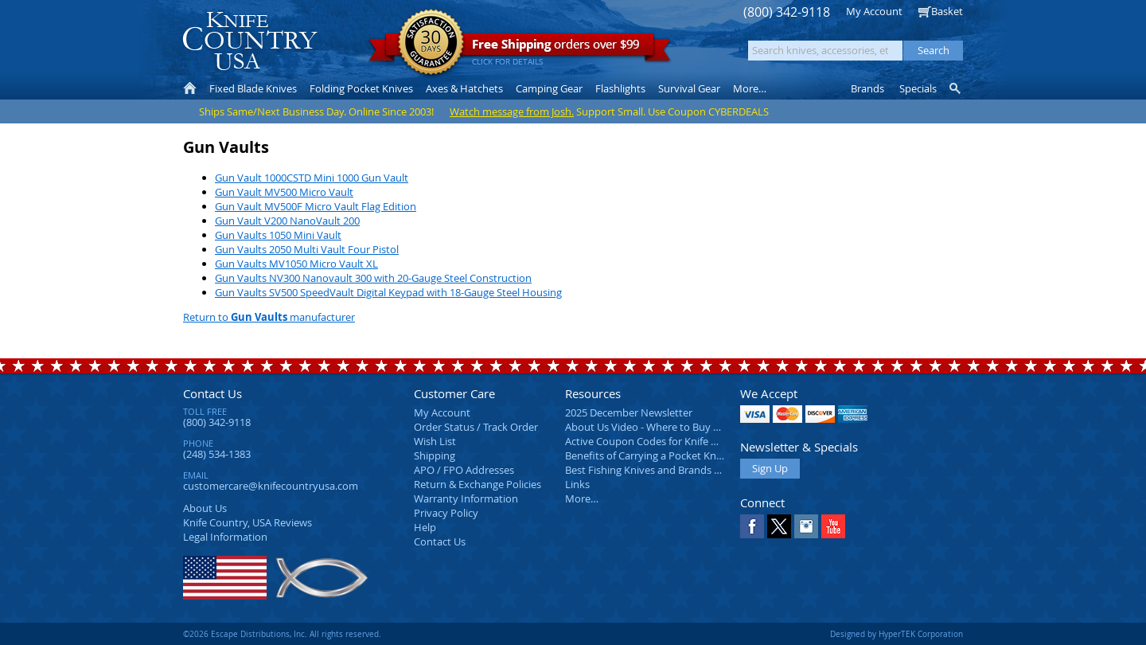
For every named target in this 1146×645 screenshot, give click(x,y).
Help (425, 527)
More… (581, 498)
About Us (205, 508)
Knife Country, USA (250, 41)
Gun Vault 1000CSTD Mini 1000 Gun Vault (311, 177)
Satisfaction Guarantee (431, 43)
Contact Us (212, 393)
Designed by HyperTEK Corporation (896, 633)
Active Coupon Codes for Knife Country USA (668, 441)
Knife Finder (956, 88)
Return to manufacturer (269, 317)
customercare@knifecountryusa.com (270, 486)
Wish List (435, 441)
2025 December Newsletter (628, 412)
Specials (918, 88)
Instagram (806, 526)
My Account (874, 11)
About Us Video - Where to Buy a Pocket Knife (672, 427)
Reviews (247, 522)
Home (190, 88)
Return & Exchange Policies (477, 484)
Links (577, 484)
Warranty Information (466, 498)
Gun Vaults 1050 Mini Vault (278, 235)
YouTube (833, 526)
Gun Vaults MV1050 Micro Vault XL (296, 263)
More (749, 88)
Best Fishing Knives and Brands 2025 (650, 470)
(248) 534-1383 (217, 454)
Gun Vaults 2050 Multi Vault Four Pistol (307, 249)
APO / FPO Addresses (464, 470)
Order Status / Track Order (476, 427)
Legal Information (225, 537)
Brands (867, 88)
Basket (947, 11)
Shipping (434, 455)
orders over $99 (519, 48)
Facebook (752, 526)
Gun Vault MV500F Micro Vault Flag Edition (315, 206)
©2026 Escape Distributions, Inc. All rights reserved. (282, 633)
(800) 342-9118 (786, 12)
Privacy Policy (446, 513)
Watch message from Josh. (512, 111)
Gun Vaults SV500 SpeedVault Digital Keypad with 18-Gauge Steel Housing (388, 292)
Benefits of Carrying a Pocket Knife (646, 455)
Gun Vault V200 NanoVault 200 (287, 220)
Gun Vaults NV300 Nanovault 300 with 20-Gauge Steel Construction (373, 278)
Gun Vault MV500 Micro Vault (284, 192)
